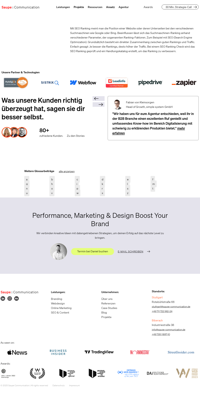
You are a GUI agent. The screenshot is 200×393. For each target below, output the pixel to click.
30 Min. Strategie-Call (179, 7)
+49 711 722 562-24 (160, 311)
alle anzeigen (67, 171)
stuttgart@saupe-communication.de (169, 306)
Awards (148, 7)
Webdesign (56, 303)
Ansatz (110, 7)
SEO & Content (58, 312)
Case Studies (107, 308)
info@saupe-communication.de (166, 329)
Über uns (105, 299)
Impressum (72, 385)
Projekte (79, 7)
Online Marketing (59, 308)
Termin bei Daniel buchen (92, 251)
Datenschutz (56, 385)
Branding (54, 299)
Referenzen (106, 303)
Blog (102, 312)
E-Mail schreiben (130, 251)
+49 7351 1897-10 (159, 334)
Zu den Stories (76, 136)
